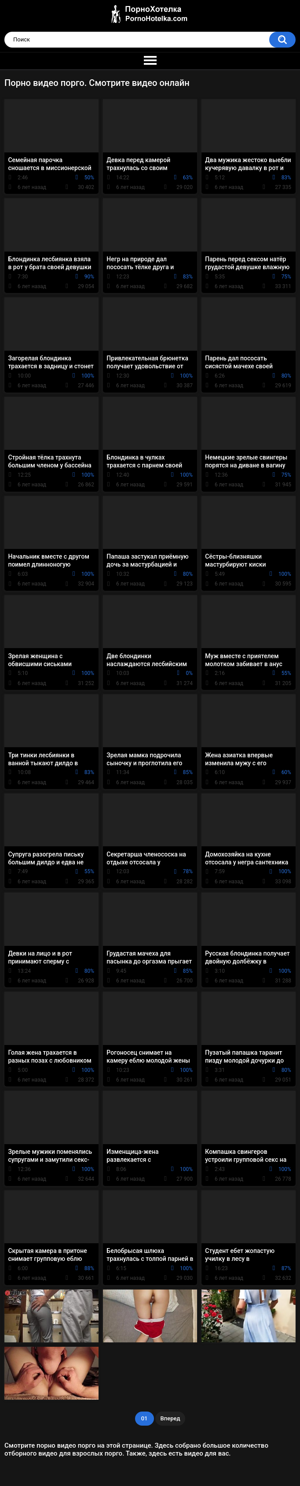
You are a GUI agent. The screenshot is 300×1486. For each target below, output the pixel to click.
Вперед (170, 1418)
